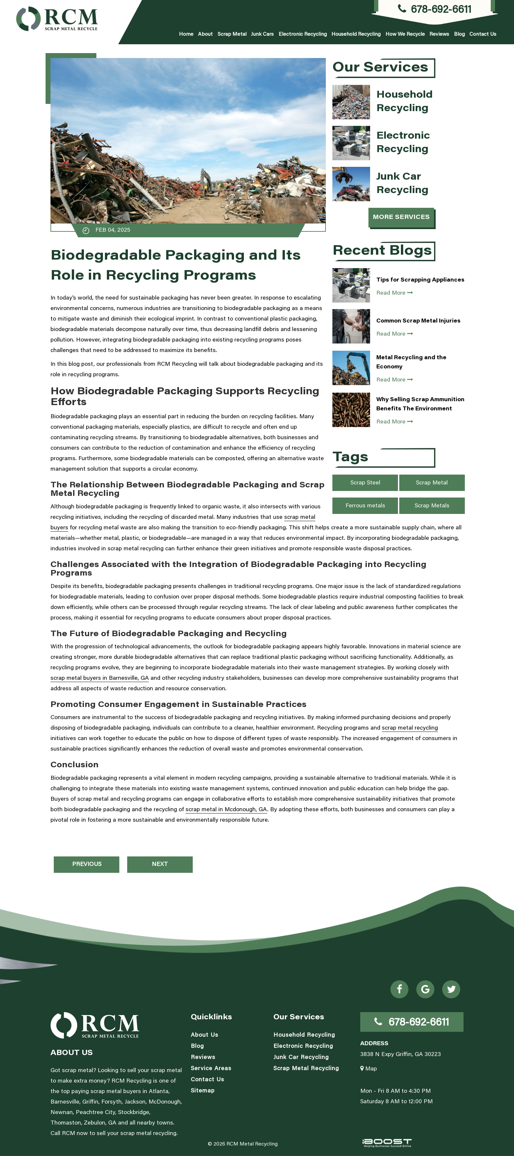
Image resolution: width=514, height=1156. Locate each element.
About (205, 34)
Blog (459, 34)
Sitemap (203, 1091)
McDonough (164, 1102)
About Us (204, 1035)
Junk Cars (262, 34)
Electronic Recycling (303, 34)
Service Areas (211, 1069)
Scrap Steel (365, 483)
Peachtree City (95, 1113)
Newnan (61, 1113)
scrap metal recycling (410, 728)
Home (186, 34)
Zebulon (94, 1123)
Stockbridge (133, 1113)
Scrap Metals (432, 506)
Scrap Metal (232, 34)
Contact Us (482, 34)
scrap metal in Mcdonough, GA (226, 810)
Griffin (90, 1102)
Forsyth (111, 1102)
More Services (401, 218)
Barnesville (64, 1102)
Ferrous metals (365, 506)
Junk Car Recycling (301, 1058)
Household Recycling (356, 34)
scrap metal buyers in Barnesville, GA (99, 678)
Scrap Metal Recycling (306, 1069)
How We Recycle (405, 34)
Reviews (439, 34)
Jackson (135, 1102)
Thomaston (65, 1123)
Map (368, 1069)
